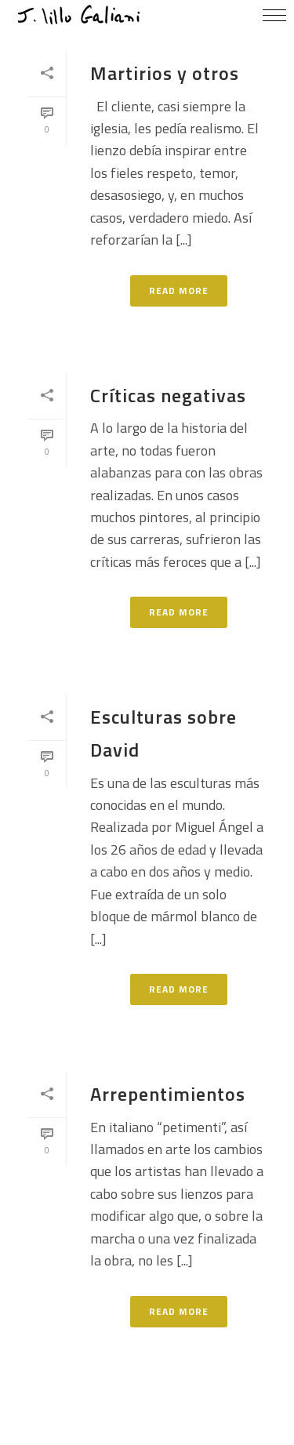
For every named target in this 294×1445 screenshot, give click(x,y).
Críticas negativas (168, 395)
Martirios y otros (164, 73)
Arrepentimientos (167, 1094)
